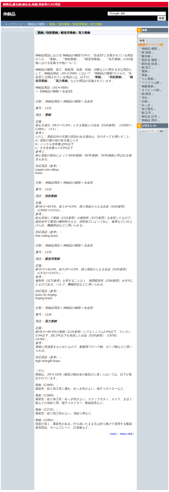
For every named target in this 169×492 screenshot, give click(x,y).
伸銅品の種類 (36, 24)
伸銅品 (9, 14)
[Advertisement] (17, 91)
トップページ (14, 24)
